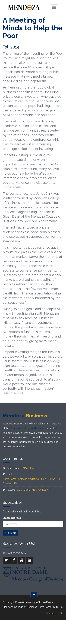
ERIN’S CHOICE (28, 468)
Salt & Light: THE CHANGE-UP (33, 489)
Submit (10, 532)
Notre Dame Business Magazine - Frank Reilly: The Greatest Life (31, 481)
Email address (12, 517)
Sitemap (50, 613)
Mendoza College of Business (27, 428)
